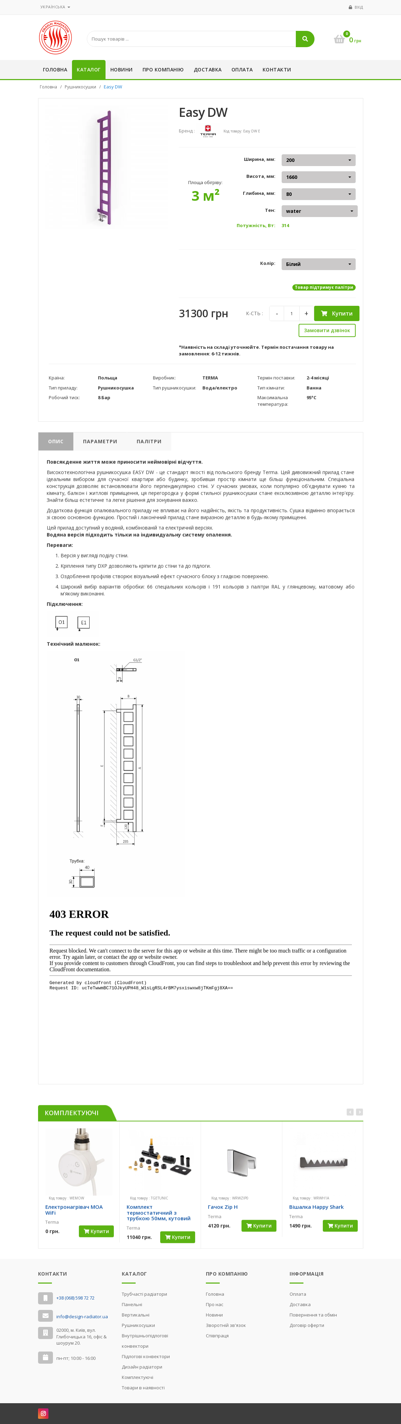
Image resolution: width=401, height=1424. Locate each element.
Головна (55, 69)
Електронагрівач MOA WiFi (74, 1213)
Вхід (359, 7)
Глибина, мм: (259, 193)
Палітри (149, 444)
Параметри (100, 444)
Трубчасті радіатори (144, 1294)
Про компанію (163, 69)
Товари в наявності (143, 1387)
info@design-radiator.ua (82, 1316)
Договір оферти (307, 1325)
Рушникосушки (80, 87)
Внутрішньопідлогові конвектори (145, 1340)
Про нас (214, 1304)
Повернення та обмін (313, 1315)
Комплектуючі (137, 1377)
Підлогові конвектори (146, 1356)
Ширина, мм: (259, 159)
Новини (121, 69)
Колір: (267, 263)
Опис (56, 444)
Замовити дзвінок (327, 330)
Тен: (270, 210)
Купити (337, 313)
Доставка (208, 69)
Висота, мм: (260, 176)
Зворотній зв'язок (226, 1325)
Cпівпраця (217, 1335)
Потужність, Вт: (256, 225)
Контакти (277, 69)
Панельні (132, 1304)
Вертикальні (135, 1315)
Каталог (89, 69)
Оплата (242, 69)
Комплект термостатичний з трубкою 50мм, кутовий (159, 1216)
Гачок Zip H (223, 1210)
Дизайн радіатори (142, 1367)
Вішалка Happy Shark (316, 1210)
